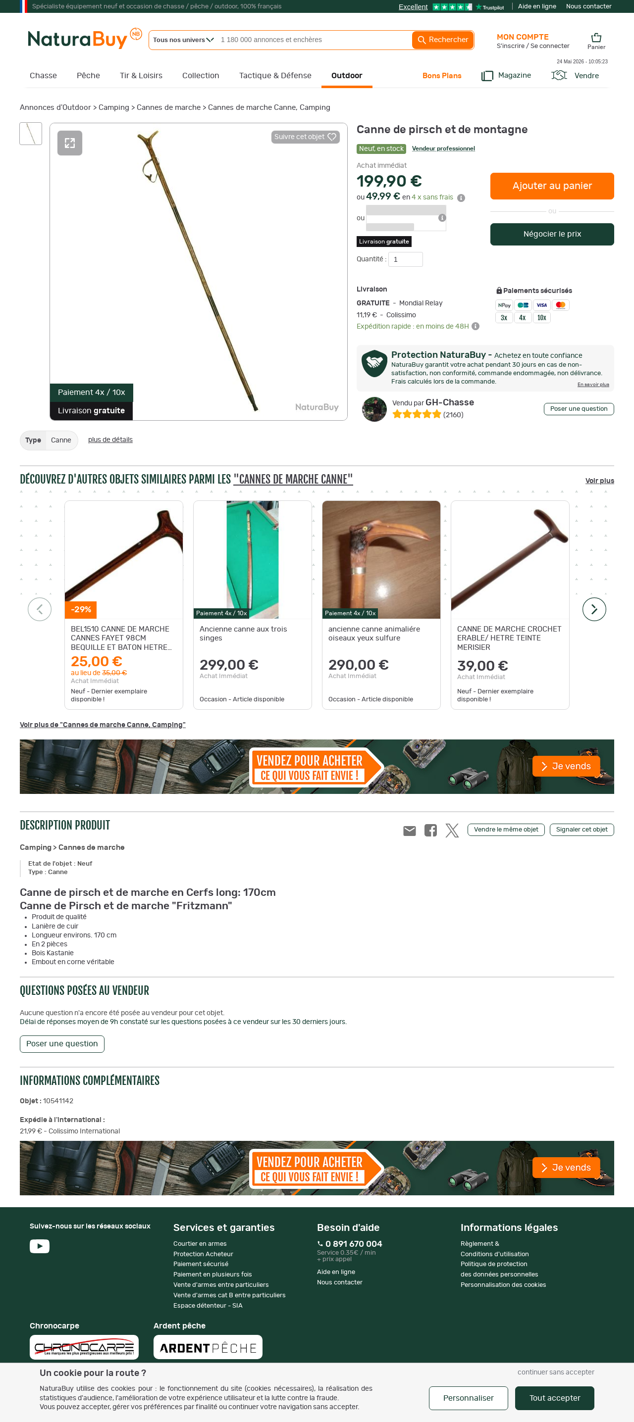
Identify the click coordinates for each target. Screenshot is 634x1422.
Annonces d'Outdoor (55, 107)
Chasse (43, 76)
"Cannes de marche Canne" (293, 479)
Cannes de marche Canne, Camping (269, 107)
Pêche (88, 76)
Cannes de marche (169, 107)
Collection (200, 76)
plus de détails (110, 440)
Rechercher (443, 40)
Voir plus (599, 481)
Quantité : (372, 259)
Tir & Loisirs (141, 76)
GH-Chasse (433, 402)
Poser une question (579, 409)
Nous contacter (589, 6)
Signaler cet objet (582, 830)
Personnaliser (468, 1398)
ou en (411, 197)
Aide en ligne (537, 6)
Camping (114, 107)
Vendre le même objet (506, 830)
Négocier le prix (552, 234)
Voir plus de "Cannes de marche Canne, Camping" (103, 725)
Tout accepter (555, 1398)
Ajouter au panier (552, 186)
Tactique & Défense (275, 76)
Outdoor (347, 76)
